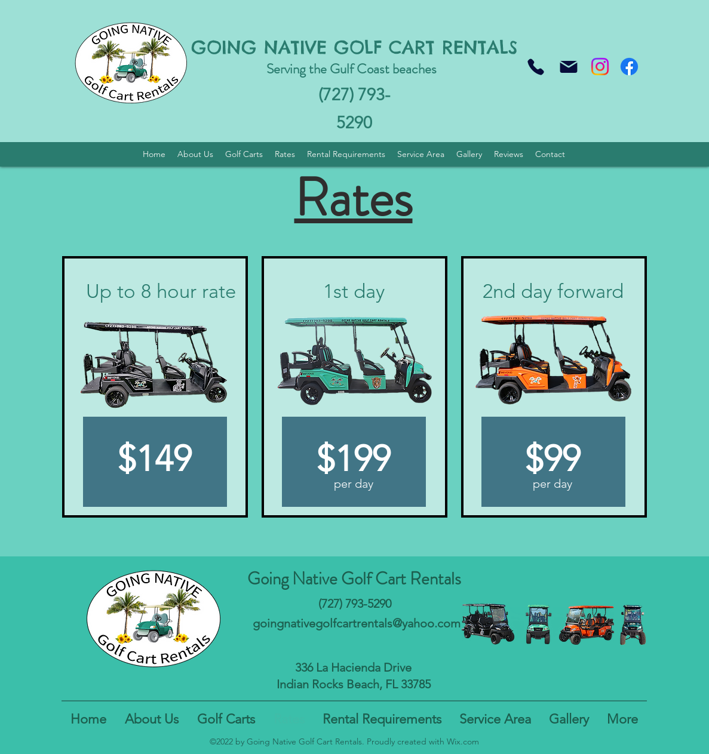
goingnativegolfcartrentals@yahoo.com (357, 623)
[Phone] (535, 66)
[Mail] (569, 66)
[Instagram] (600, 66)
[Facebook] (629, 66)
